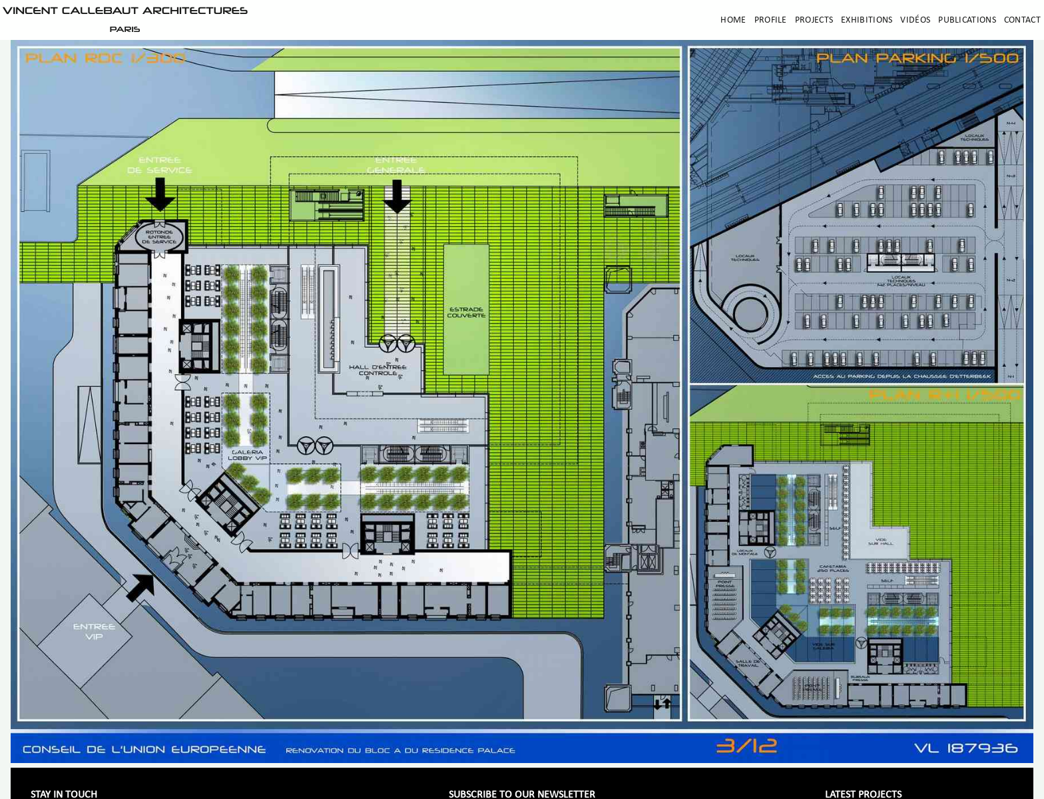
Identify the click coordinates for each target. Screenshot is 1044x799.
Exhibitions (866, 20)
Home (733, 20)
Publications (967, 20)
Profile (770, 20)
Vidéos (915, 20)
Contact (1022, 20)
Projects (814, 20)
